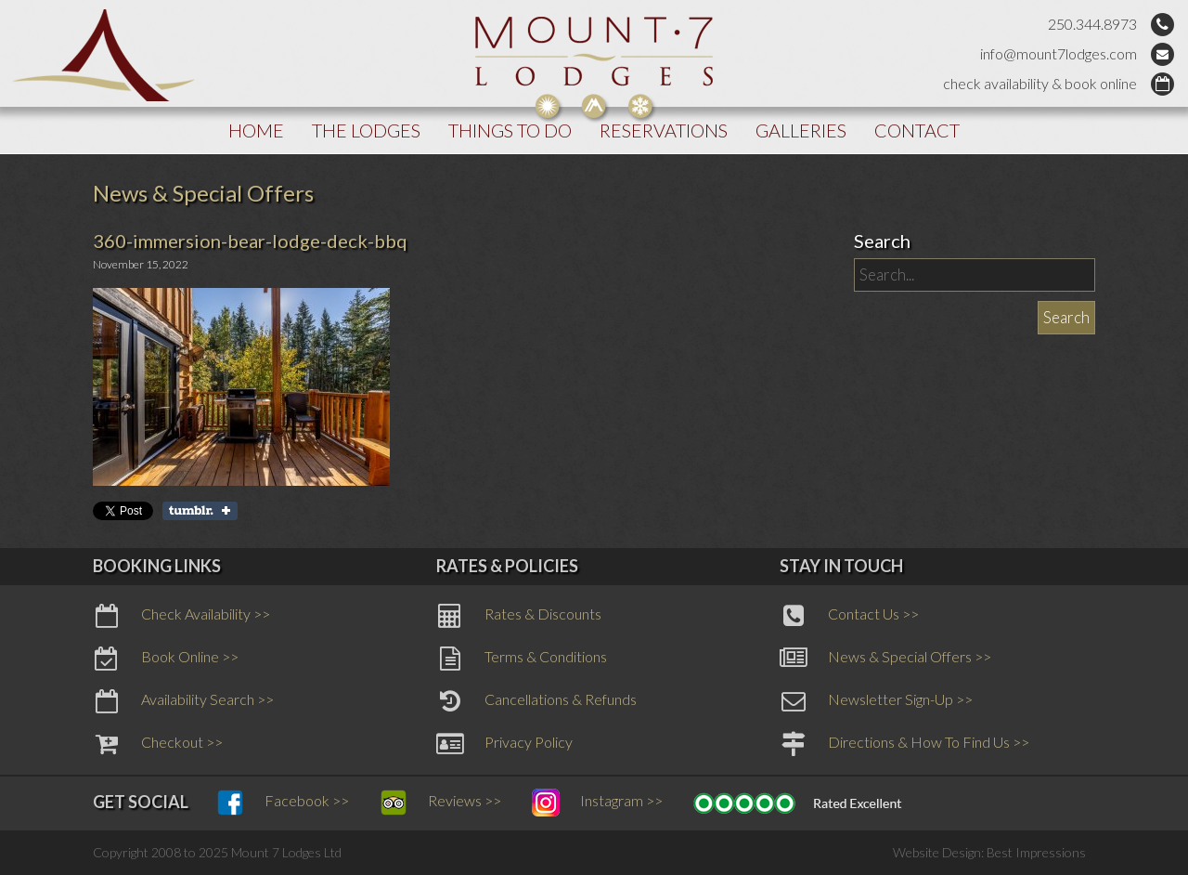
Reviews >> (440, 802)
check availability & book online (1040, 83)
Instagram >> (597, 802)
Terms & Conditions (521, 658)
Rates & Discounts (518, 616)
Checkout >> (158, 744)
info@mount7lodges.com (1058, 53)
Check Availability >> (181, 616)
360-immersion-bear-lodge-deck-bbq (250, 240)
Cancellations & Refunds (536, 701)
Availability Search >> (183, 701)
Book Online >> (166, 658)
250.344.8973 (1092, 24)
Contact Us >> (849, 616)
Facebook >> (282, 802)
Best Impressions (1036, 852)
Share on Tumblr (200, 511)
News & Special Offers (203, 192)
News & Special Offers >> (885, 658)
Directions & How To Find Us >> (904, 744)
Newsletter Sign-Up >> (876, 701)
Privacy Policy (504, 744)
